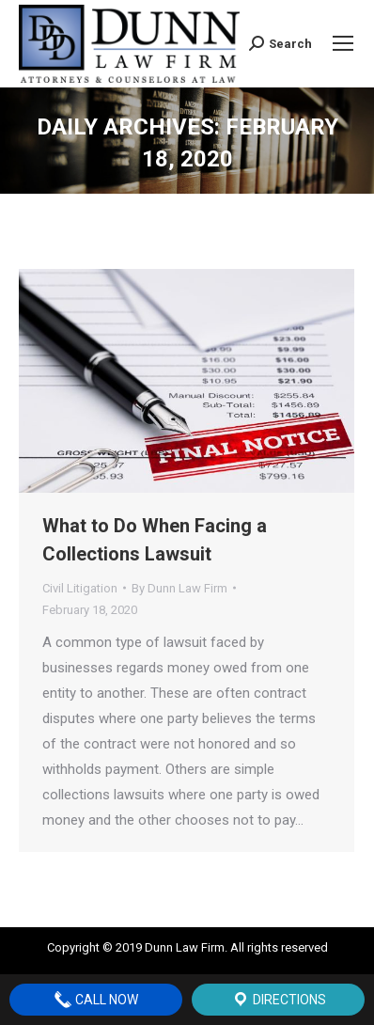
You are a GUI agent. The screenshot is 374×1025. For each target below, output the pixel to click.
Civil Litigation (79, 588)
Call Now (96, 999)
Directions (278, 999)
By (179, 588)
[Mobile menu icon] (343, 43)
